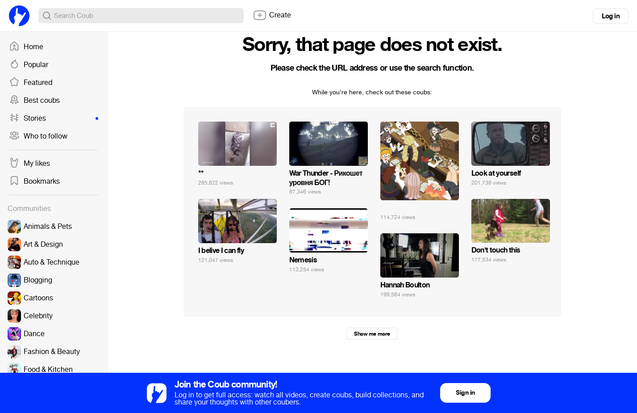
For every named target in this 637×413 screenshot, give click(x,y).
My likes (29, 163)
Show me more (372, 333)
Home (26, 47)
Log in (611, 16)
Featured (30, 82)
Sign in (465, 392)
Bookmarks (34, 181)
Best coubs (34, 100)
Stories (53, 118)
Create (272, 15)
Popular (28, 65)
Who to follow (38, 136)
